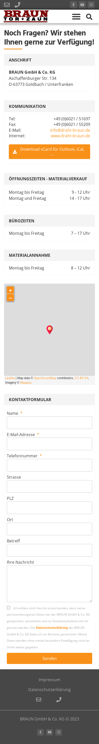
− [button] (10, 297)
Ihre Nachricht (20, 562)
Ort (10, 519)
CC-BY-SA (81, 378)
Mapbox (26, 382)
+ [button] (10, 290)
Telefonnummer (23, 456)
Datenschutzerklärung (52, 628)
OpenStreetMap (45, 378)
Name (13, 413)
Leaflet (10, 378)
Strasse (14, 477)
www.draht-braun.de (70, 136)
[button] (76, 16)
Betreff (13, 541)
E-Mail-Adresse (21, 434)
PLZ (10, 498)
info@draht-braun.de (70, 130)
